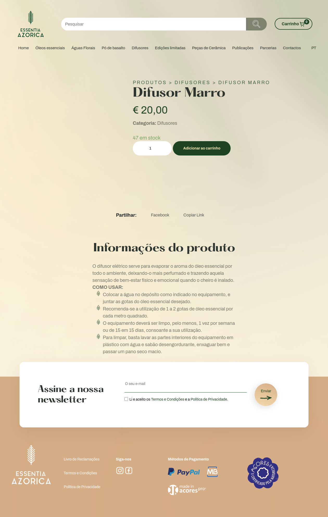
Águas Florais (83, 48)
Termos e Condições (167, 399)
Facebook (160, 215)
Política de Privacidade (209, 399)
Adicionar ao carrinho (201, 148)
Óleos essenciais (50, 48)
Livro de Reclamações (81, 459)
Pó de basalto (113, 48)
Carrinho (295, 23)
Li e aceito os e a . (178, 399)
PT (313, 48)
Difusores (140, 48)
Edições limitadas (170, 48)
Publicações (243, 48)
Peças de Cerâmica (209, 48)
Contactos (292, 48)
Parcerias (268, 48)
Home (23, 48)
